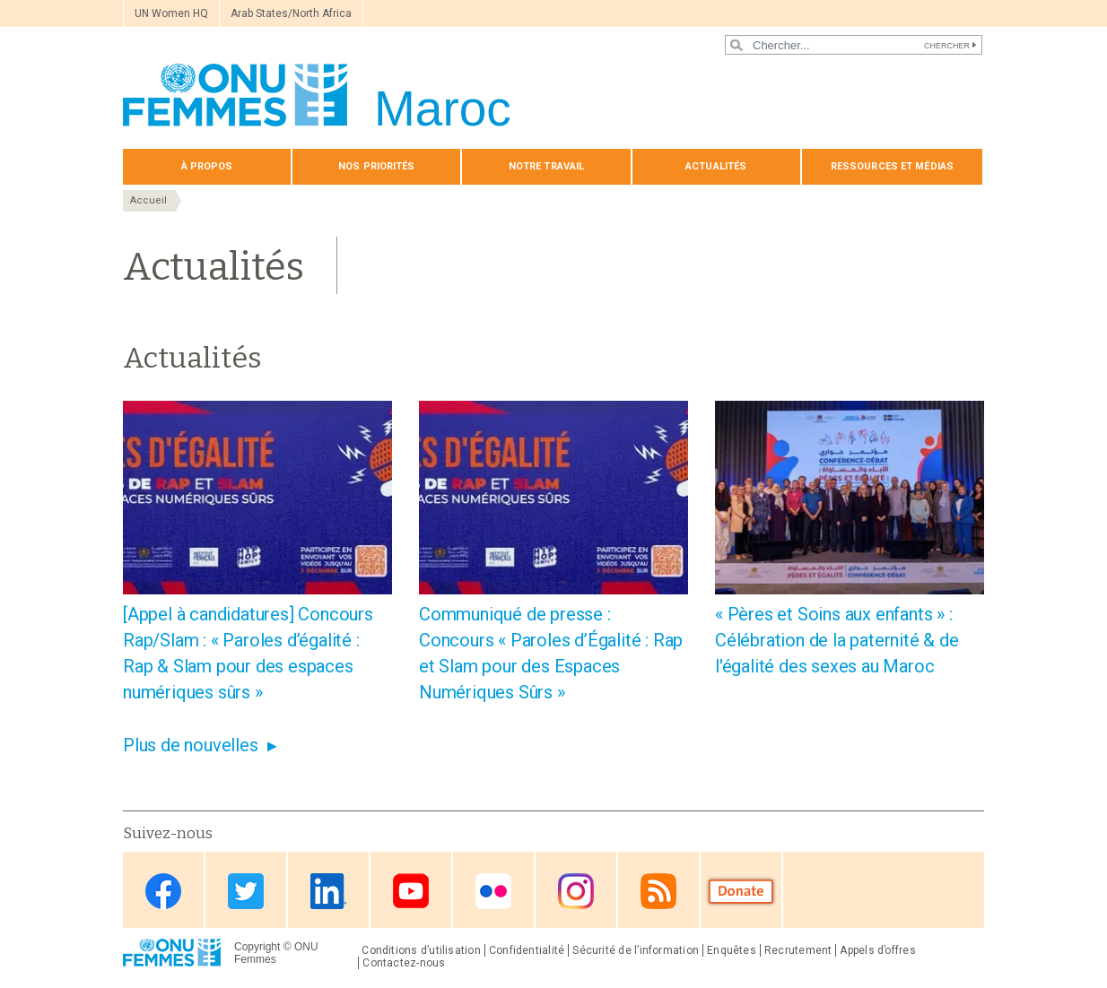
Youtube (410, 891)
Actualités (715, 166)
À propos (207, 166)
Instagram (576, 891)
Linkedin (328, 891)
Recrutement (798, 950)
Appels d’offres (877, 950)
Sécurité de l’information (635, 950)
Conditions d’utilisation (421, 950)
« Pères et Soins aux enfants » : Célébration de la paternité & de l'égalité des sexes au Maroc (837, 640)
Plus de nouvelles (190, 745)
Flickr (493, 891)
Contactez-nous (403, 963)
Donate (741, 891)
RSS (658, 891)
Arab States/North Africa (291, 13)
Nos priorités (376, 166)
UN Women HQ (171, 13)
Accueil (148, 200)
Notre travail (546, 166)
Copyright (257, 946)
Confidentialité (526, 950)
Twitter (245, 891)
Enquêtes (731, 950)
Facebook (163, 891)
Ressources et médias (892, 166)
